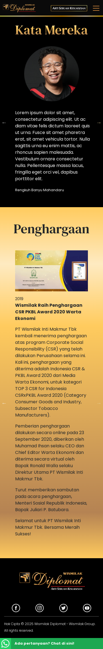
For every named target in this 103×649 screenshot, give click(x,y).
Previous (4, 403)
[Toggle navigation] (94, 8)
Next (99, 122)
